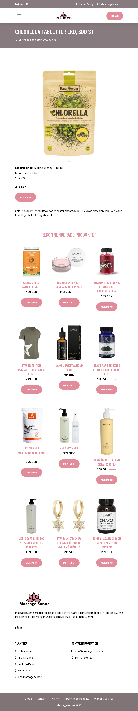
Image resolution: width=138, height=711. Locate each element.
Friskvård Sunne (27, 664)
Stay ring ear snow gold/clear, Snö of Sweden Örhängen (69, 542)
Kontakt (41, 698)
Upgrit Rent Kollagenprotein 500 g (31, 452)
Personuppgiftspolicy (76, 698)
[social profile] (27, 4)
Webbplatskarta (103, 698)
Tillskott (58, 168)
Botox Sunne (25, 651)
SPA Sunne (24, 670)
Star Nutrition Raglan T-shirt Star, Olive (31, 369)
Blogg (28, 698)
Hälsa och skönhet (41, 168)
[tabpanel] (69, 105)
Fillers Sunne (25, 657)
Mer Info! (25, 197)
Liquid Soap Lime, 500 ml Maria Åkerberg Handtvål (31, 542)
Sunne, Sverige (86, 4)
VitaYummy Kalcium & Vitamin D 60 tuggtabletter (107, 287)
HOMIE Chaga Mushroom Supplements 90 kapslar (106, 542)
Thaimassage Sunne (30, 677)
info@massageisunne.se (109, 4)
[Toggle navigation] (19, 16)
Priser (115, 15)
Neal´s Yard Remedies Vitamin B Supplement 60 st (106, 369)
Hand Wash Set (69, 448)
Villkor (55, 698)
